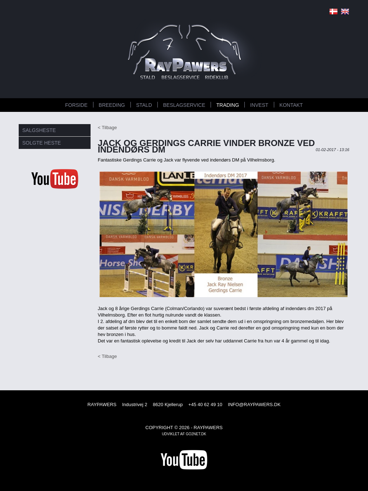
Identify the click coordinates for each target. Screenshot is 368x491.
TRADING (227, 105)
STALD (144, 105)
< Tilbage (107, 127)
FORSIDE (76, 105)
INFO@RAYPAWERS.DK (254, 404)
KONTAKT (291, 105)
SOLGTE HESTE (41, 143)
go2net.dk (196, 434)
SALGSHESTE (39, 130)
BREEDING (112, 105)
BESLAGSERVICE (184, 105)
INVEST (259, 105)
